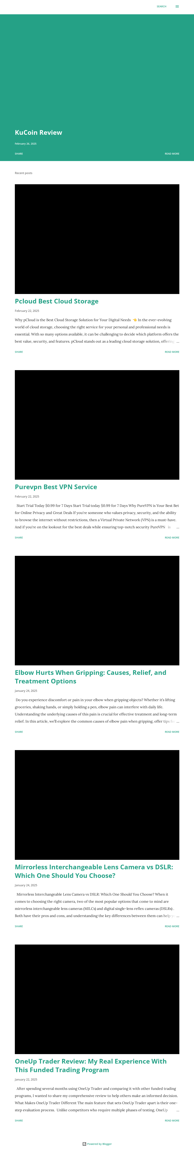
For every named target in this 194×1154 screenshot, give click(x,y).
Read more (172, 153)
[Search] (161, 6)
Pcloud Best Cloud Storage (57, 301)
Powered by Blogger (97, 1144)
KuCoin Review (38, 132)
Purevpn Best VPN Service (56, 486)
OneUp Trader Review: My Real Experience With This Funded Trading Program (91, 1065)
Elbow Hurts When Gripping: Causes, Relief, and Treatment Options (90, 676)
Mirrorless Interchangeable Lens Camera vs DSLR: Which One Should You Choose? (94, 871)
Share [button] (19, 153)
